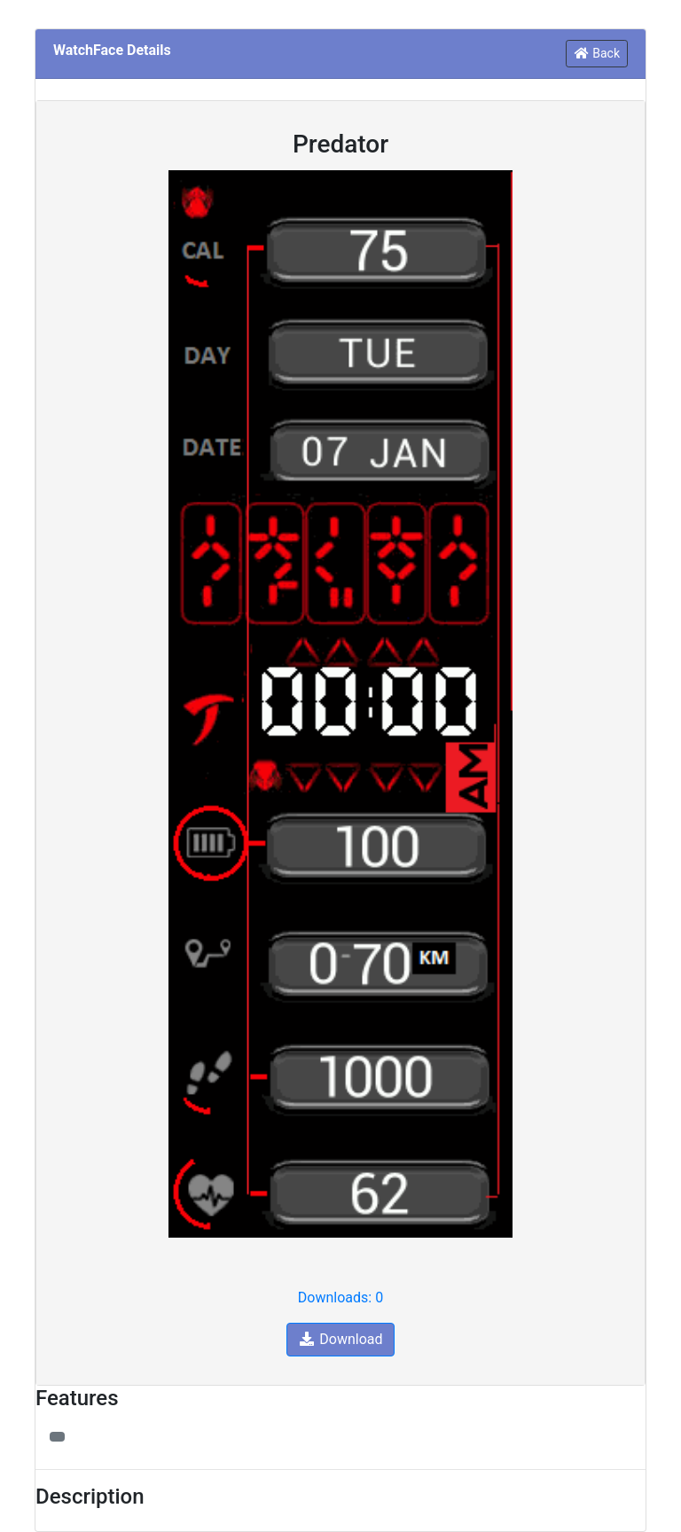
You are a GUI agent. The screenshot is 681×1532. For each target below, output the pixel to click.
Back (597, 53)
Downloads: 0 (340, 1297)
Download (340, 1339)
